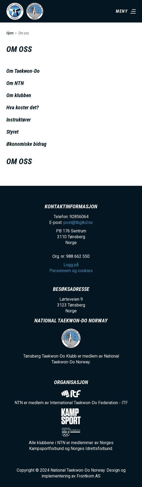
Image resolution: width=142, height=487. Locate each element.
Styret (12, 132)
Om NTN (15, 83)
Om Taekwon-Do (23, 71)
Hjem (9, 33)
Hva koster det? (22, 107)
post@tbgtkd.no (78, 222)
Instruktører (18, 119)
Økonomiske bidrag (26, 144)
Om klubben (18, 95)
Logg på (71, 264)
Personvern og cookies (71, 270)
